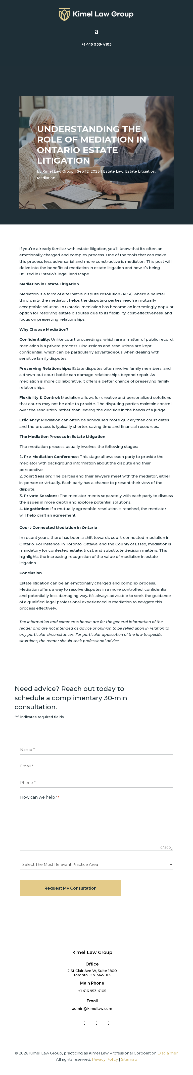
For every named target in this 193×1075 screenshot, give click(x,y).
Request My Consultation (70, 888)
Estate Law (113, 171)
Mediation (46, 178)
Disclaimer (168, 1053)
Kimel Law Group (58, 171)
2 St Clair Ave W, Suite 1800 (92, 971)
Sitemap (129, 1059)
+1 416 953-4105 (97, 44)
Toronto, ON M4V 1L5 (92, 975)
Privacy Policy (105, 1059)
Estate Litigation (140, 171)
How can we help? (39, 797)
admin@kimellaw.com (92, 1008)
